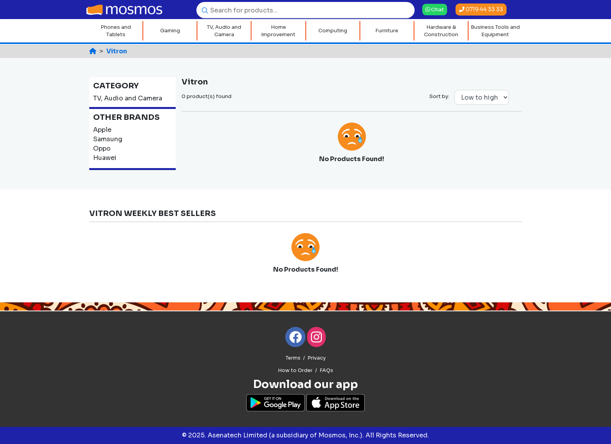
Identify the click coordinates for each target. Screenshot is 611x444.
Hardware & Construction (441, 31)
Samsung (107, 139)
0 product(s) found (206, 96)
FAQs (326, 370)
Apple (102, 130)
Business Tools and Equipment (495, 31)
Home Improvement (278, 31)
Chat (434, 9)
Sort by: (439, 96)
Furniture (386, 30)
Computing (332, 30)
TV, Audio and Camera (224, 31)
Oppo (102, 148)
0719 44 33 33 (481, 9)
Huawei (105, 158)
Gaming (170, 30)
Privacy (316, 358)
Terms (293, 358)
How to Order (295, 370)
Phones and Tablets (116, 31)
